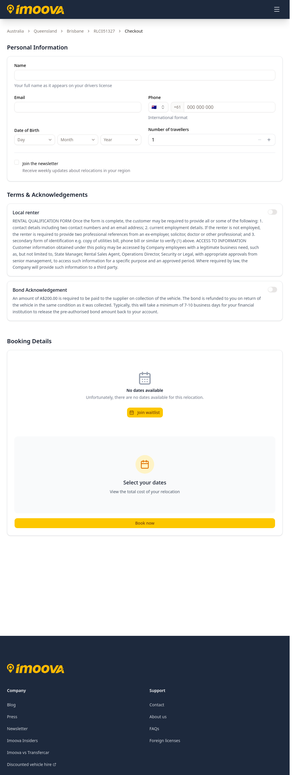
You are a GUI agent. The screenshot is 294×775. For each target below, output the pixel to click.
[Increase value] (269, 140)
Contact (156, 706)
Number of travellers (168, 130)
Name (20, 65)
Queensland (45, 31)
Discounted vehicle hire (31, 766)
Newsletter (17, 730)
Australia (15, 31)
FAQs (154, 730)
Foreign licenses (164, 742)
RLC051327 (104, 31)
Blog (11, 706)
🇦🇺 (158, 107)
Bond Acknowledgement (40, 292)
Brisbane (75, 31)
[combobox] (34, 140)
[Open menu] (277, 9)
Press (12, 718)
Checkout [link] (134, 31)
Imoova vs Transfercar (28, 754)
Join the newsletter (40, 163)
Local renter (26, 213)
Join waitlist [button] (144, 414)
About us (158, 718)
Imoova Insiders (22, 742)
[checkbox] (16, 162)
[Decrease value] (260, 140)
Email (19, 97)
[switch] (272, 212)
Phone (154, 97)
